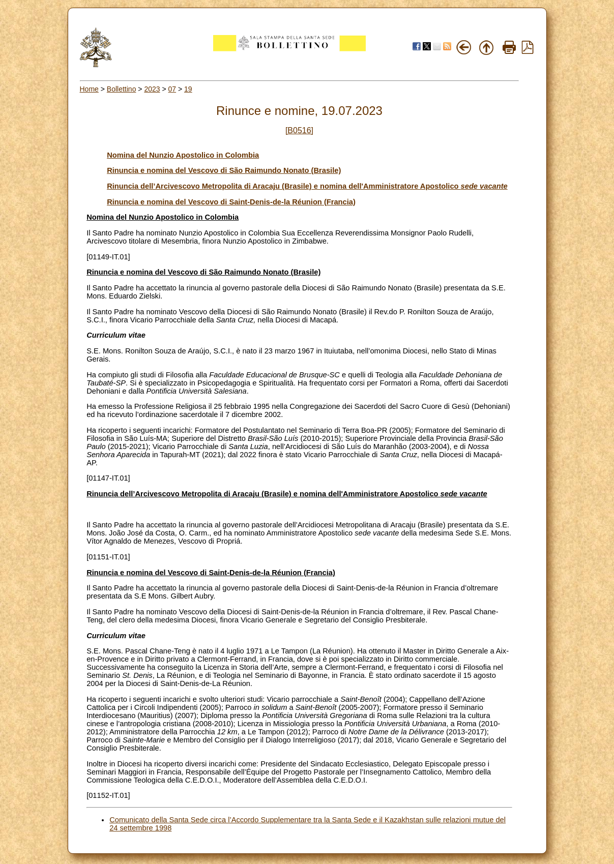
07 (172, 89)
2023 (152, 89)
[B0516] (299, 130)
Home (89, 89)
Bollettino (121, 89)
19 (188, 89)
